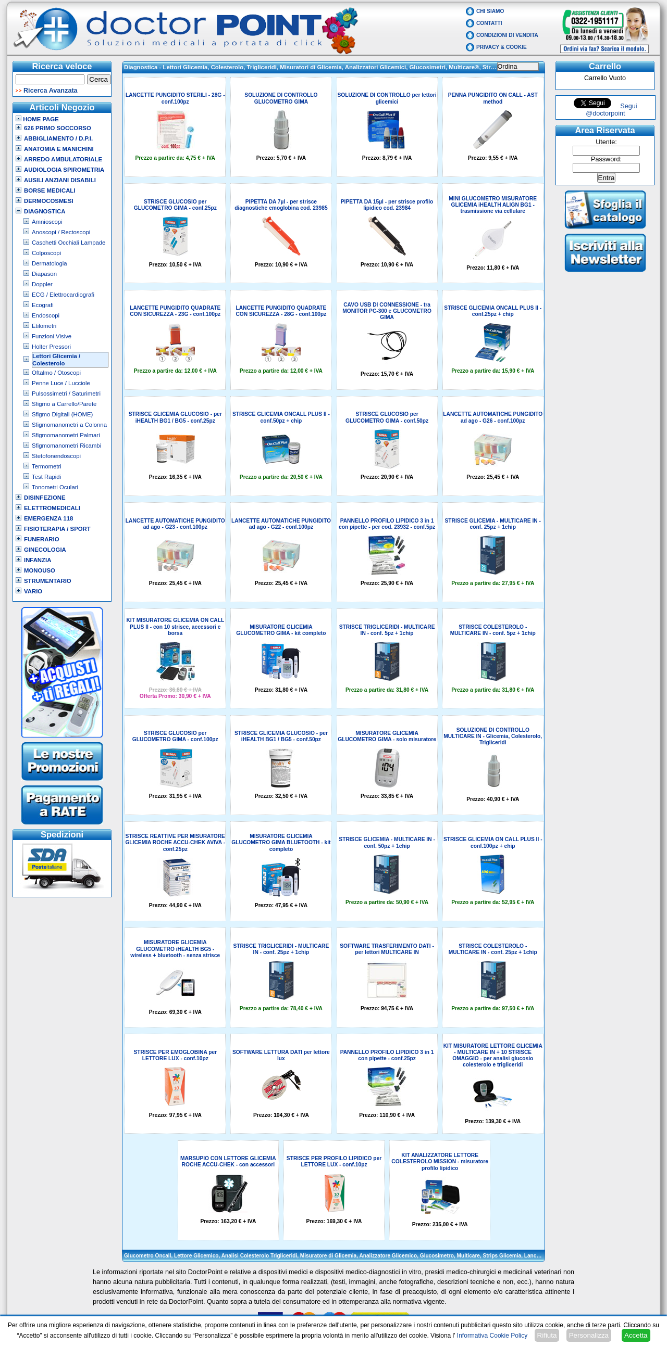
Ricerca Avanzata (50, 90)
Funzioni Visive (51, 336)
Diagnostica (45, 211)
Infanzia (37, 560)
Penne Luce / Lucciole (61, 383)
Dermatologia (49, 263)
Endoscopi (45, 315)
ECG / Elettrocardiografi (63, 294)
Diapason (44, 274)
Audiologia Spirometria (64, 170)
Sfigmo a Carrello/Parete (64, 404)
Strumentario (47, 581)
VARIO (33, 591)
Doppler (42, 284)
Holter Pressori (51, 347)
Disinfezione (45, 497)
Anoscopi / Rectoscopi (61, 232)
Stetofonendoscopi (56, 456)
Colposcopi (46, 253)
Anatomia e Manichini (59, 149)
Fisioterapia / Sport (57, 529)
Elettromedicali (52, 508)
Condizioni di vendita (507, 35)
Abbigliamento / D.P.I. (58, 138)
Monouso (39, 570)
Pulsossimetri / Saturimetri (66, 393)
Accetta (635, 1335)
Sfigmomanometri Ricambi (66, 445)
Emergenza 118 (48, 518)
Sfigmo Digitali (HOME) (62, 414)
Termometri (46, 466)
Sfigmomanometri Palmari (66, 435)
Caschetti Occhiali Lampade (68, 242)
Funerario (41, 539)
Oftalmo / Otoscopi (56, 373)
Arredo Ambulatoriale (63, 159)
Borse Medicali (49, 190)
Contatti (489, 23)
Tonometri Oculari (55, 487)
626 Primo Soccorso (57, 128)
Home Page (37, 119)
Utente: (606, 142)
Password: (606, 159)
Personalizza (589, 1335)
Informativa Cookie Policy (492, 1335)
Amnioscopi (47, 222)
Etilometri (44, 326)
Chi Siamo (490, 11)
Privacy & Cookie (501, 47)
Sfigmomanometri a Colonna (69, 425)
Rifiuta (547, 1335)
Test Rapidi (46, 477)
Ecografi (43, 305)
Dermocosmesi (48, 201)
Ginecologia (45, 550)
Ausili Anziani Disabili (60, 180)
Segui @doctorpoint (611, 110)
